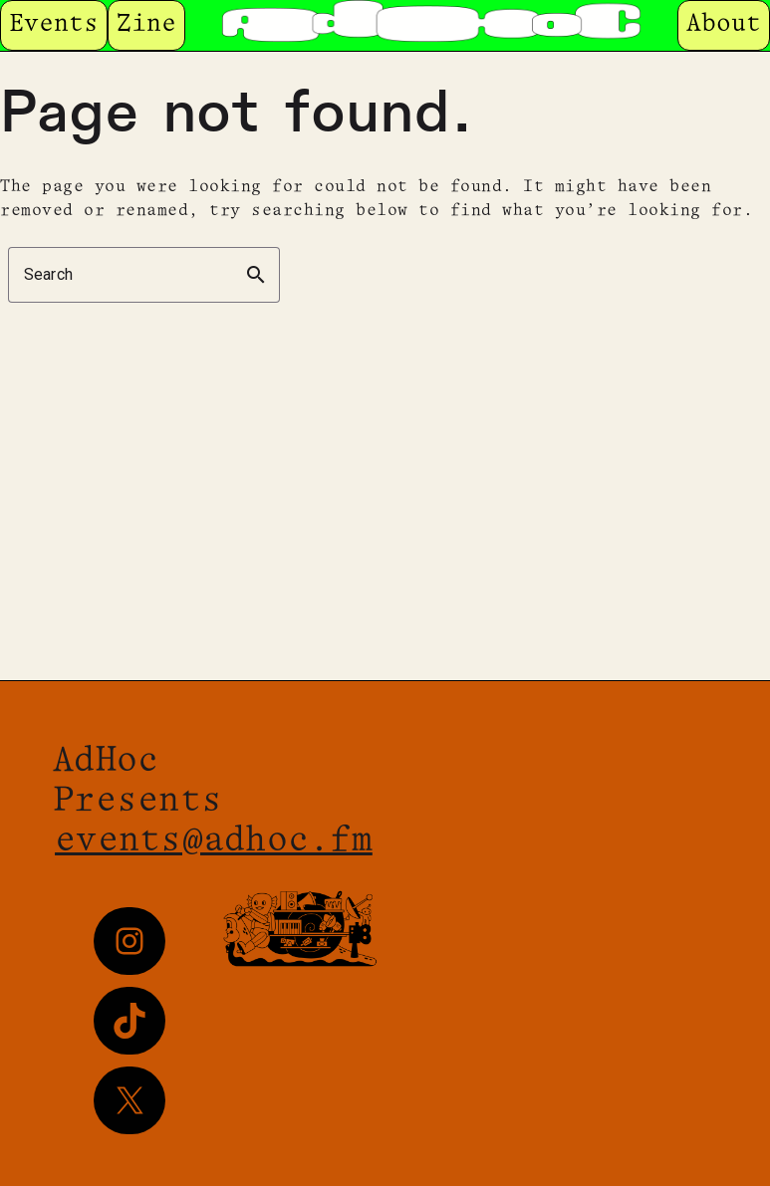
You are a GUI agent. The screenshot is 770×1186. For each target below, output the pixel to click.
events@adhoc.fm (214, 841)
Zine (146, 24)
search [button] (256, 275)
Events (54, 24)
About (723, 24)
